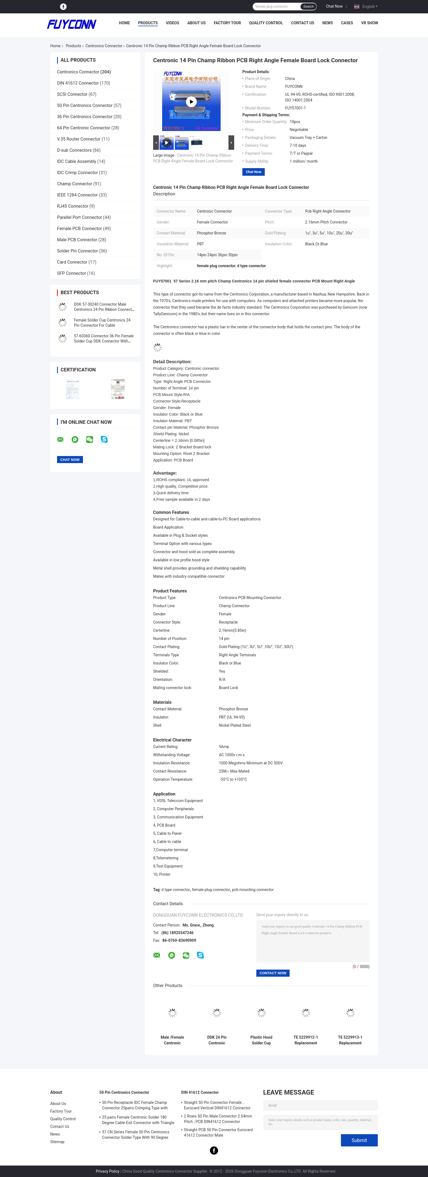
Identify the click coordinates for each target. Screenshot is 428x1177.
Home (124, 23)
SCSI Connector (72, 94)
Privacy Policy (107, 1171)
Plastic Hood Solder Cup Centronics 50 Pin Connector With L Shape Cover (261, 1040)
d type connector (176, 889)
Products (148, 23)
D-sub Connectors (74, 150)
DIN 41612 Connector (78, 83)
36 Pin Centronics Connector (84, 116)
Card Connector (72, 262)
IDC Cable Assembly (76, 161)
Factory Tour (227, 23)
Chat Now (334, 6)
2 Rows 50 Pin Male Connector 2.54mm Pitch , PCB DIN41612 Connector (218, 1119)
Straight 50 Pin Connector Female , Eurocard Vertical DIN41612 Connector (217, 1105)
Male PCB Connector (77, 239)
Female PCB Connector (79, 228)
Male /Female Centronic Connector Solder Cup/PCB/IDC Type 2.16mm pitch (172, 1040)
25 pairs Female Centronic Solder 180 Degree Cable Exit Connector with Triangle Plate (138, 1121)
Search (308, 6)
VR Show (369, 23)
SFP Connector (71, 273)
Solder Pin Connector (77, 251)
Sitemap (57, 1142)
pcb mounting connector (253, 889)
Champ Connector (74, 183)
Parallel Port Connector (79, 217)
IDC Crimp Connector (77, 172)
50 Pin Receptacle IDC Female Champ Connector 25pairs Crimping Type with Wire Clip (135, 1106)
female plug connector (211, 889)
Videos (172, 23)
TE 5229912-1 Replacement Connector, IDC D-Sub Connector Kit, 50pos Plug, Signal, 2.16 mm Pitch (305, 1040)
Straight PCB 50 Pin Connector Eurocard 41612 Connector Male (218, 1132)
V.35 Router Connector (78, 139)
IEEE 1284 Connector (77, 195)
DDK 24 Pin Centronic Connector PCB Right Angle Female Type (217, 1040)
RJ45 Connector (72, 206)
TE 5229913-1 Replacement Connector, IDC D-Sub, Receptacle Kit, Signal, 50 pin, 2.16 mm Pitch (350, 1040)
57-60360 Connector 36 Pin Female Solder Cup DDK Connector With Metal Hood (104, 341)
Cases (347, 23)
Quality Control (266, 23)
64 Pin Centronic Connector (83, 127)
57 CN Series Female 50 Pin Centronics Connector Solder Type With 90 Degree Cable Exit (135, 1135)
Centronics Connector (103, 46)
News (327, 23)
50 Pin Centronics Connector (84, 105)
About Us (196, 23)
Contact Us (302, 23)
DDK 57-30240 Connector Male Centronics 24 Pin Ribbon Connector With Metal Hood (104, 309)
